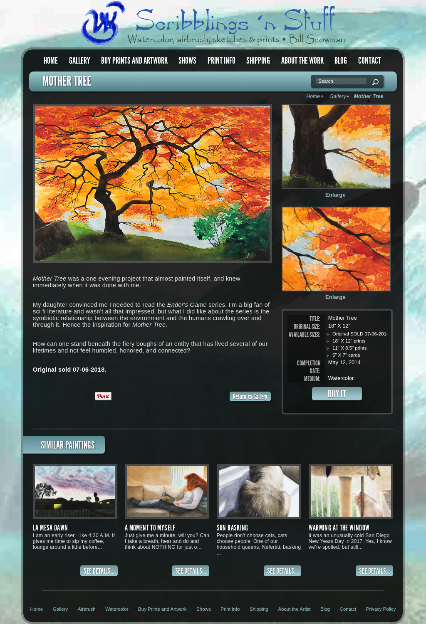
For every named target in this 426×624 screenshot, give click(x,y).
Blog (340, 60)
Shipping (258, 60)
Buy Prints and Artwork (134, 60)
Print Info (221, 60)
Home (51, 60)
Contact (369, 60)
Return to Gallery (250, 396)
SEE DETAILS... (99, 571)
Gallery (79, 60)
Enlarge (335, 195)
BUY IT (337, 394)
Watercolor (116, 609)
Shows (187, 60)
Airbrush (87, 609)
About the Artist (294, 609)
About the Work (302, 60)
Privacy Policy (381, 609)
